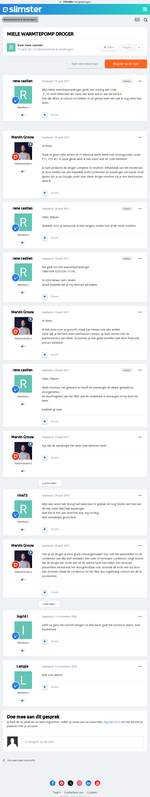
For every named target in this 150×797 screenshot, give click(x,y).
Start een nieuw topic (85, 64)
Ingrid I (22, 616)
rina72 (22, 495)
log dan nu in (112, 722)
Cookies (92, 792)
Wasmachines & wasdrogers (56, 49)
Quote (54, 114)
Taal (57, 792)
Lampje (22, 666)
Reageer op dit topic (126, 64)
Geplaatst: (55, 81)
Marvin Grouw (22, 137)
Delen (109, 47)
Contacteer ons (74, 792)
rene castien (34, 45)
